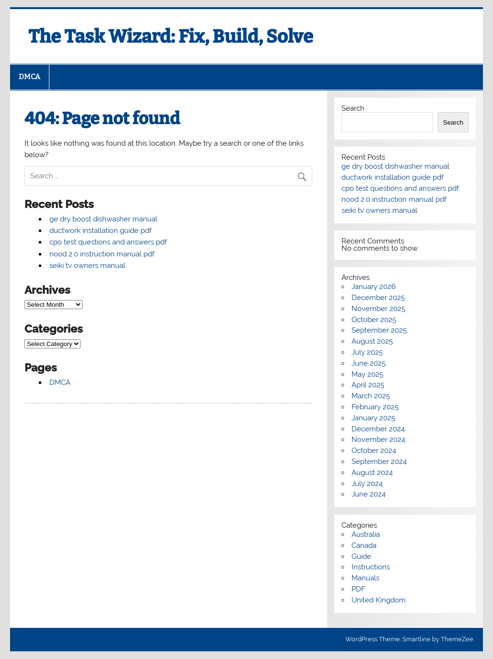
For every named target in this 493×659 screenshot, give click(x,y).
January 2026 (374, 286)
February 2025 (375, 407)
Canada (364, 545)
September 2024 (379, 461)
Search (352, 108)
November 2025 (378, 308)
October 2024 (374, 450)
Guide (361, 556)
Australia (366, 534)
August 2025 (372, 341)
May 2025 (367, 374)
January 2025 (373, 418)
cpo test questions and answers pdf (108, 242)
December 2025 (378, 297)
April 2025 (368, 385)
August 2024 (372, 472)
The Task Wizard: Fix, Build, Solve (170, 36)
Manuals (365, 578)
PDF (358, 589)
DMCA (29, 76)
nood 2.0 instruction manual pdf (101, 254)
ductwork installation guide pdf (100, 230)
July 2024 (367, 483)
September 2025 (379, 330)
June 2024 (369, 494)
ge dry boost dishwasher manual (103, 219)
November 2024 (378, 439)
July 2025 (367, 352)
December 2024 (378, 429)
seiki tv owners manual (87, 265)
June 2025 (369, 363)
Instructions (371, 567)
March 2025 (371, 396)
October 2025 (374, 319)
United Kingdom (379, 600)
